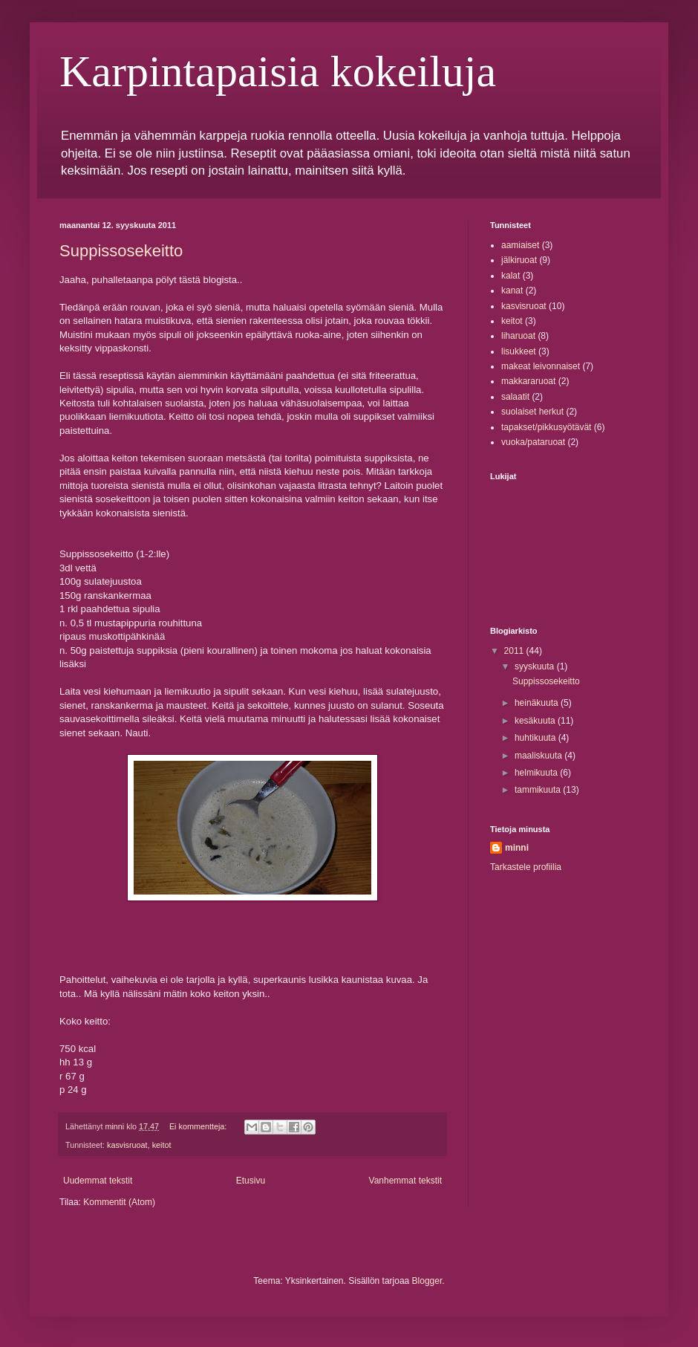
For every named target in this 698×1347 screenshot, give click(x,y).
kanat (512, 290)
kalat (510, 275)
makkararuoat (528, 381)
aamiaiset (520, 245)
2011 (515, 651)
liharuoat (518, 336)
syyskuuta (536, 666)
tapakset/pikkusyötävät (546, 427)
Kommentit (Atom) (119, 1202)
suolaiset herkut (532, 411)
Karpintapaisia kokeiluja (277, 71)
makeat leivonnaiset (540, 366)
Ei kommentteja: (199, 1126)
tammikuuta (539, 790)
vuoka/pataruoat (533, 442)
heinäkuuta (538, 703)
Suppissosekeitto (121, 250)
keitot (162, 1144)
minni (517, 848)
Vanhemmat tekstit (405, 1180)
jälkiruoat (519, 260)
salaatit (515, 397)
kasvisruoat (127, 1144)
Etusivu (250, 1180)
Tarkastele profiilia (525, 867)
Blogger (427, 1281)
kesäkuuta (536, 720)
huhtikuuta (536, 738)
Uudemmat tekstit (97, 1180)
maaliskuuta (539, 755)
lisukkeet (518, 351)
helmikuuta (537, 772)
